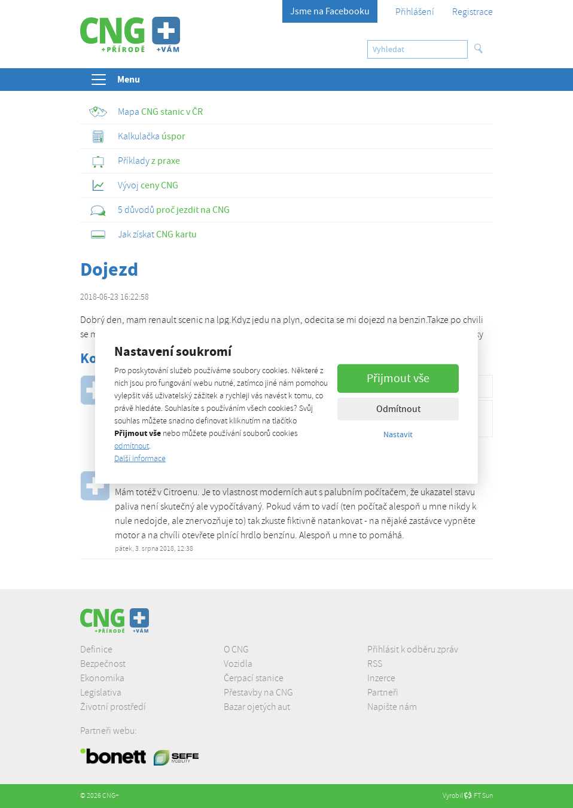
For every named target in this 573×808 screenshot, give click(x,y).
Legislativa (100, 693)
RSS (374, 664)
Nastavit (398, 434)
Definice (96, 649)
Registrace (472, 12)
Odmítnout (398, 409)
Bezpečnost (103, 664)
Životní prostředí (113, 707)
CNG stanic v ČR (146, 112)
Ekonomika (102, 678)
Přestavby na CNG (258, 693)
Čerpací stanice (254, 678)
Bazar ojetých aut (257, 707)
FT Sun (478, 795)
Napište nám (392, 707)
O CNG (236, 649)
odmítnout (131, 446)
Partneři (382, 693)
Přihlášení (414, 12)
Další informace (140, 458)
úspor (137, 136)
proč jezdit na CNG (159, 210)
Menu (115, 80)
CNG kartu (143, 234)
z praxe (134, 161)
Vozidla (238, 664)
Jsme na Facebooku (330, 11)
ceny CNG (133, 185)
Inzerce (381, 678)
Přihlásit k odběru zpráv (412, 649)
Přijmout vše (398, 378)
